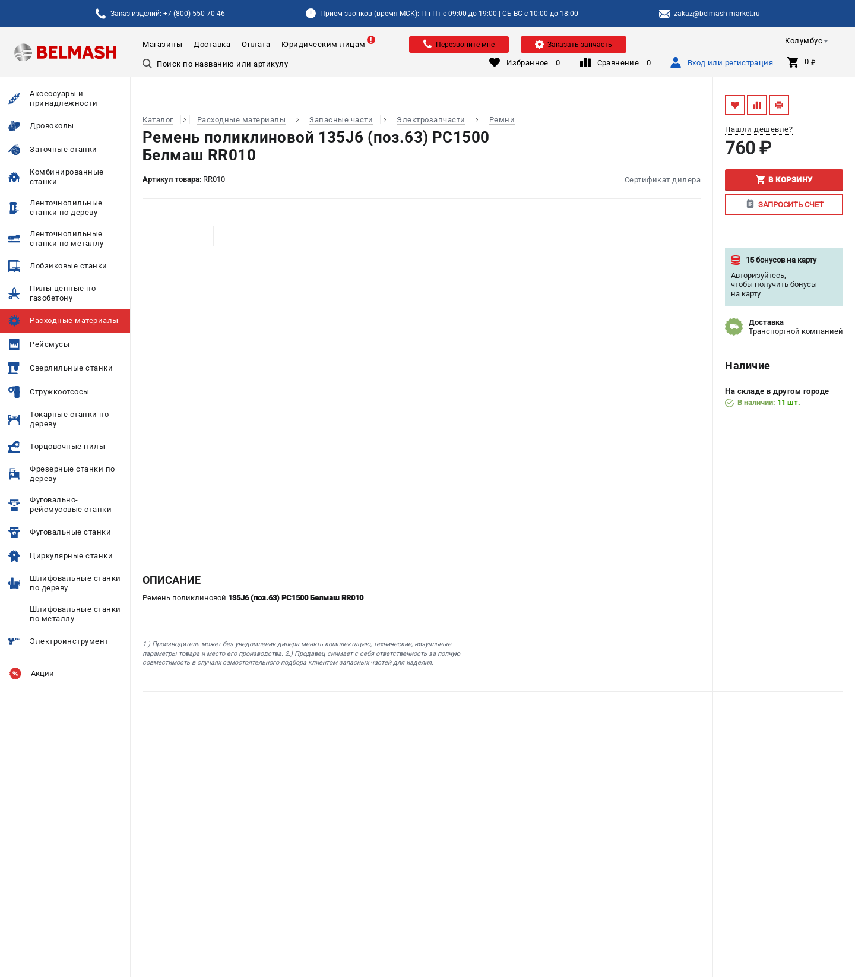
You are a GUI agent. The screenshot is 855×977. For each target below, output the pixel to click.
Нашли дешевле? (759, 129)
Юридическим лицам (323, 44)
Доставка (212, 44)
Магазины (162, 44)
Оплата (256, 44)
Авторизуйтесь (757, 275)
